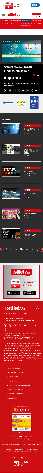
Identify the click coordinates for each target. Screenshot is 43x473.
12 (10, 249)
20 (32, 249)
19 (29, 249)
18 (27, 249)
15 (18, 249)
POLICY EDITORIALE (13, 368)
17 (24, 249)
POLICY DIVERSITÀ (13, 381)
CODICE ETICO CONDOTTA (16, 372)
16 (21, 249)
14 (16, 249)
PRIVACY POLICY (12, 377)
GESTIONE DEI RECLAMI (15, 389)
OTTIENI (35, 5)
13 (13, 249)
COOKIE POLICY (12, 398)
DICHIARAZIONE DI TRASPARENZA (18, 385)
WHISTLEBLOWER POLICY (15, 394)
